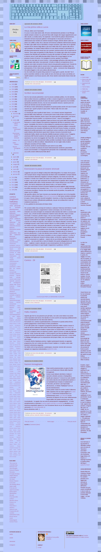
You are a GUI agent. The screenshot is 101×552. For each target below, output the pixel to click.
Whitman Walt (17, 451)
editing (18, 318)
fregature (12, 320)
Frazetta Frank (15, 371)
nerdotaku (12, 295)
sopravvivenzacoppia (15, 300)
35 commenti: (48, 413)
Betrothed (12, 305)
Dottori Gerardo (13, 360)
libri (11, 220)
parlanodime (13, 233)
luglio (14, 159)
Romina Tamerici (14, 481)
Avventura (18, 321)
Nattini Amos (13, 417)
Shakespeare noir (15, 256)
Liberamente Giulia (14, 514)
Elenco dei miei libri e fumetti (86, 80)
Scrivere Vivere (13, 521)
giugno (15, 162)
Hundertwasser (17, 383)
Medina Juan (13, 406)
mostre (11, 334)
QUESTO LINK (52, 349)
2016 (13, 109)
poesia (32, 355)
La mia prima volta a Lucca (36, 27)
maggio (15, 164)
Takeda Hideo (16, 438)
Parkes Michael (13, 421)
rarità (11, 297)
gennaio (15, 174)
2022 (13, 94)
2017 (13, 106)
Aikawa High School (15, 284)
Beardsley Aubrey (14, 339)
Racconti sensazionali (51, 196)
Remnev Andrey (13, 428)
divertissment (14, 209)
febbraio (15, 171)
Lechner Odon (17, 398)
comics (32, 302)
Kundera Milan (13, 396)
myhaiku (12, 240)
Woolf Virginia (13, 453)
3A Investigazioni (15, 282)
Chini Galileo (13, 351)
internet (12, 215)
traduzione (17, 234)
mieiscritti (37, 415)
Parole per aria (13, 466)
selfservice (12, 298)
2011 (13, 185)
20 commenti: (48, 300)
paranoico (17, 281)
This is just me (13, 463)
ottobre (15, 120)
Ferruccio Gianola (14, 470)
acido (11, 277)
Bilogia (11, 323)
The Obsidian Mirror (15, 484)
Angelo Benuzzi (14, 475)
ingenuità (12, 281)
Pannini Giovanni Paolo (15, 419)
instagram (12, 545)
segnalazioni (13, 238)
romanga (14, 456)
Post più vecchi (72, 421)
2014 (13, 177)
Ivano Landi (13, 486)
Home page (50, 421)
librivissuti (12, 236)
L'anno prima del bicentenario (15, 309)
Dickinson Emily (16, 359)
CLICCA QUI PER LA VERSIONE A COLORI (50, 296)
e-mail (39, 547)
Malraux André (16, 403)
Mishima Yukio (13, 410)
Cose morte (12, 482)
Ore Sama (12, 479)
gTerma (32, 415)
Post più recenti (29, 421)
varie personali (36, 83)
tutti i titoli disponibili (37, 407)
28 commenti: (48, 82)
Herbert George (13, 378)
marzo (15, 169)
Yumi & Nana (86, 87)
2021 (13, 96)
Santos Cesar (16, 430)
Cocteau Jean (13, 355)
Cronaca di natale (15, 252)
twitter (11, 534)
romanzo (18, 297)
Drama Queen (13, 491)
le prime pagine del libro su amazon (52, 403)
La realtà (18, 323)
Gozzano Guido (13, 375)
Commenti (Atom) (35, 424)
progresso (17, 295)
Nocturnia (12, 472)
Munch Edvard (13, 414)
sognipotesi (13, 217)
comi (19, 454)
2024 (13, 89)
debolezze (12, 291)
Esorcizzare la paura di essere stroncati (41, 169)
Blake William (16, 341)
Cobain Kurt (17, 353)
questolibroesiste (14, 242)
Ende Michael (13, 364)
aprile (14, 167)
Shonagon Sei (13, 433)
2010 (13, 187)
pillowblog (17, 320)
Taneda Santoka (15, 440)
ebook (18, 224)
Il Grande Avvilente (15, 474)
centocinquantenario (15, 289)
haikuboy (14, 201)
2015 (13, 111)
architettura (12, 245)
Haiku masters (30, 312)
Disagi (14, 323)
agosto (15, 157)
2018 (13, 104)
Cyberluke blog (13, 465)
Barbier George (16, 335)
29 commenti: (48, 249)
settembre (16, 153)
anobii (11, 538)
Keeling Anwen (16, 394)
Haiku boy (85, 89)
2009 (13, 189)
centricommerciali (14, 261)
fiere (31, 83)
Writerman (37, 302)
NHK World (67, 327)
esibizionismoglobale (15, 250)
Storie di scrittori (14, 327)
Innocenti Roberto (14, 385)
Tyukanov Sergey (15, 446)
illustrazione (13, 229)
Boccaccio (12, 343)
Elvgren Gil (17, 362)
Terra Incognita (13, 468)
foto (19, 222)
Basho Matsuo (15, 337)
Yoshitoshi (15, 454)
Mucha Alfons (17, 412)
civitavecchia (17, 330)
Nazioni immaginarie (33, 364)
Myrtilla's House (14, 500)
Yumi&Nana (14, 204)
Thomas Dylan (13, 442)
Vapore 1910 (15, 249)
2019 (13, 101)
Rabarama (18, 426)
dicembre (16, 113)
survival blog (17, 247)
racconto (12, 211)
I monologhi (13, 477)
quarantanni (13, 266)
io (10, 207)
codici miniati (17, 279)
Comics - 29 (29, 260)
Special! (18, 275)
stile (11, 234)
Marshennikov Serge (15, 405)
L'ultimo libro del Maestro (57, 188)
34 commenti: (48, 157)
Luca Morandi (63, 395)
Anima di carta (13, 509)
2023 (13, 91)
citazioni (12, 224)
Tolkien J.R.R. (17, 444)
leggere (17, 215)
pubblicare (17, 218)
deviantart (12, 541)
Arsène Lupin (13, 321)
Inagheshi (14, 199)
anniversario (13, 243)
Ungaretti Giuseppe (14, 447)
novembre (16, 116)
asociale (18, 277)
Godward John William (15, 373)
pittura (11, 218)
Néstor (18, 417)
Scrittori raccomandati (34, 93)
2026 (13, 84)
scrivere (17, 207)
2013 (13, 180)
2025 (13, 87)
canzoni (11, 279)
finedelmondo (13, 293)
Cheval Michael (16, 350)
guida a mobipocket (15, 332)
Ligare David (13, 399)
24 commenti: (48, 353)
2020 (13, 99)
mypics (12, 231)
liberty (18, 240)
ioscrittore (12, 273)
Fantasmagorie (13, 520)
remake (15, 334)
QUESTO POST (85, 465)
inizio (11, 456)
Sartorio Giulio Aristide (15, 431)
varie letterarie (33, 159)
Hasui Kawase (16, 376)
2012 (13, 182)
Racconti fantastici (15, 254)
